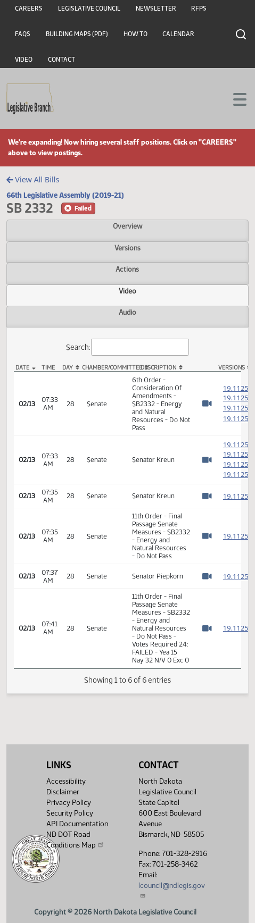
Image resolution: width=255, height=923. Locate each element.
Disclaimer (62, 791)
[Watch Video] (206, 403)
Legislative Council (89, 8)
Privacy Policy (68, 802)
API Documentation (77, 823)
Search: (128, 347)
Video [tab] (127, 291)
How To (135, 34)
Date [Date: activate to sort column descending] (22, 367)
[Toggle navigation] (234, 98)
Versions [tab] (127, 248)
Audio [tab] (127, 312)
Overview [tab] (127, 226)
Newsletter (156, 8)
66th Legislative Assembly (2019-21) (65, 195)
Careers (29, 8)
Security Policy (69, 813)
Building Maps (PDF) (77, 34)
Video (23, 59)
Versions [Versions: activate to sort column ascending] (229, 367)
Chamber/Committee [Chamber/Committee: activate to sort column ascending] (104, 367)
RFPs (199, 8)
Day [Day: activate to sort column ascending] (67, 367)
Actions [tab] (127, 269)
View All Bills (32, 179)
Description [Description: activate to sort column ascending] (158, 367)
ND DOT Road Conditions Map (75, 840)
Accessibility (66, 781)
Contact (61, 59)
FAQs (22, 34)
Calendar (178, 34)
